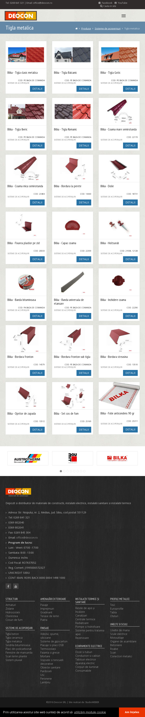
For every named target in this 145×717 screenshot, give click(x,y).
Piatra (43, 620)
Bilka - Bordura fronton (20, 357)
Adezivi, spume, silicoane (49, 635)
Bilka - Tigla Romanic (65, 129)
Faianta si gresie (50, 652)
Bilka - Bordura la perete (67, 186)
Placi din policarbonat (19, 649)
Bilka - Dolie (107, 186)
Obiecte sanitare (50, 667)
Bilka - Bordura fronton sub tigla (72, 357)
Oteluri (114, 616)
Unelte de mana (120, 630)
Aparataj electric (85, 663)
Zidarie (10, 608)
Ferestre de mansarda (19, 652)
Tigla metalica (14, 641)
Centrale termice (85, 619)
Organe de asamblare (123, 641)
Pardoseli (46, 671)
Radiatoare (82, 623)
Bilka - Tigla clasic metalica (22, 73)
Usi (42, 675)
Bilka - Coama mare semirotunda (119, 129)
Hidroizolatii (13, 612)
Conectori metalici (121, 656)
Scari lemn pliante (16, 656)
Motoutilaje (117, 637)
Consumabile (83, 670)
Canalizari (81, 615)
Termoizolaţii (48, 649)
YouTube (121, 2)
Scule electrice (118, 634)
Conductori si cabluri (87, 655)
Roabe (114, 649)
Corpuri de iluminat (86, 667)
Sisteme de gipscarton (53, 641)
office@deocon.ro (42, 2)
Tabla (113, 612)
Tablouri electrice (85, 659)
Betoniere (116, 645)
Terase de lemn (49, 616)
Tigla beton (12, 634)
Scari (113, 652)
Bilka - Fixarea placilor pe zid (23, 243)
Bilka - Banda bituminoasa (21, 300)
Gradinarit (46, 612)
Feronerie (46, 678)
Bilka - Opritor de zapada (21, 414)
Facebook (105, 2)
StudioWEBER (92, 702)
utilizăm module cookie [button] (90, 712)
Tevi (112, 605)
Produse (86, 28)
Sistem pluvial (14, 660)
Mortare (45, 656)
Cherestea (12, 616)
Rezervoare (82, 638)
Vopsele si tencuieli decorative (51, 661)
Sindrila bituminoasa (18, 645)
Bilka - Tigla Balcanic (65, 73)
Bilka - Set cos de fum (66, 414)
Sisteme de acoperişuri (108, 28)
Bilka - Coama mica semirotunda (25, 186)
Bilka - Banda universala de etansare (69, 302)
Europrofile (116, 608)
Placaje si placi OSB (52, 645)
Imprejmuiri (47, 608)
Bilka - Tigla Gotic (110, 73)
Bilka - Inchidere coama (113, 300)
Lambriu (45, 682)
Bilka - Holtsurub (110, 243)
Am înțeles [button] (132, 712)
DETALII (37, 88)
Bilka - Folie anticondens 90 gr (117, 413)
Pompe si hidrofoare (87, 626)
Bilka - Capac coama (65, 243)
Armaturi (11, 605)
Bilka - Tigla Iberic (17, 129)
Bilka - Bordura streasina (114, 357)
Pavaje (44, 605)
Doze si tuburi (83, 652)
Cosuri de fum (14, 620)
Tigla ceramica (14, 637)
